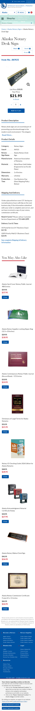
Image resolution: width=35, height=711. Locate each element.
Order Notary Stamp (26, 636)
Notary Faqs (6, 664)
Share (16, 48)
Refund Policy (24, 657)
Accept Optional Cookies (11, 704)
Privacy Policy (24, 653)
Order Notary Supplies (26, 640)
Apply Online (6, 636)
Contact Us (30, 1)
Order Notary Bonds (9, 642)
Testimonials (6, 671)
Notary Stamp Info (25, 649)
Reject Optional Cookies (11, 708)
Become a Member (8, 655)
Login (4, 649)
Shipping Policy (24, 655)
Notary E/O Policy (8, 640)
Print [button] (27, 52)
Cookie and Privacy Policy (19, 701)
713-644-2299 (18, 2)
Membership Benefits (9, 653)
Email (28, 48)
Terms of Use (6, 701)
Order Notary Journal (26, 642)
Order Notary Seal (25, 638)
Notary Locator (7, 665)
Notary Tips (6, 669)
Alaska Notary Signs (14, 29)
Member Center (7, 651)
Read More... (7, 135)
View (5, 297)
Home (3, 29)
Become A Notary (8, 667)
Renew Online (7, 638)
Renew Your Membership (10, 657)
